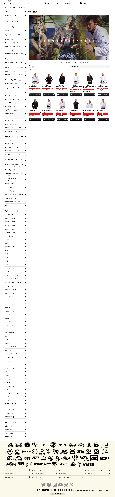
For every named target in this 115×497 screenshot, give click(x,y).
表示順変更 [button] (74, 66)
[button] (66, 4)
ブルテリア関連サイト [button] (57, 494)
